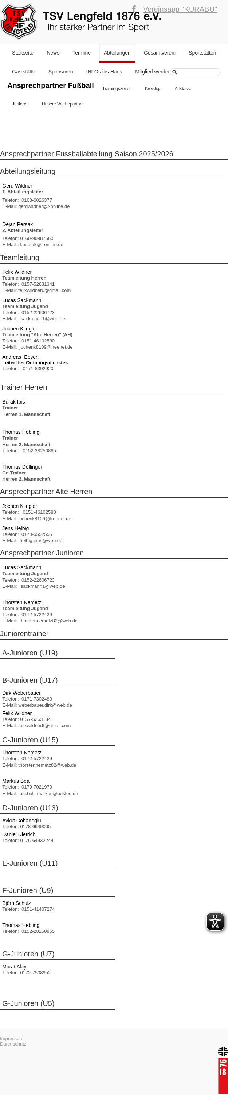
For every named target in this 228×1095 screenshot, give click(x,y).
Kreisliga (153, 88)
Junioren (20, 104)
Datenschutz (13, 1044)
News (53, 53)
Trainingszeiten (117, 88)
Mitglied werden (153, 72)
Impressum (11, 1038)
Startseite (23, 53)
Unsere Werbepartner (63, 104)
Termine (81, 53)
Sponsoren (60, 72)
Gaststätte (23, 72)
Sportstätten (202, 53)
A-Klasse (183, 88)
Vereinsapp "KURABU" (180, 9)
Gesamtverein (160, 53)
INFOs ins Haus (104, 72)
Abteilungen (117, 53)
